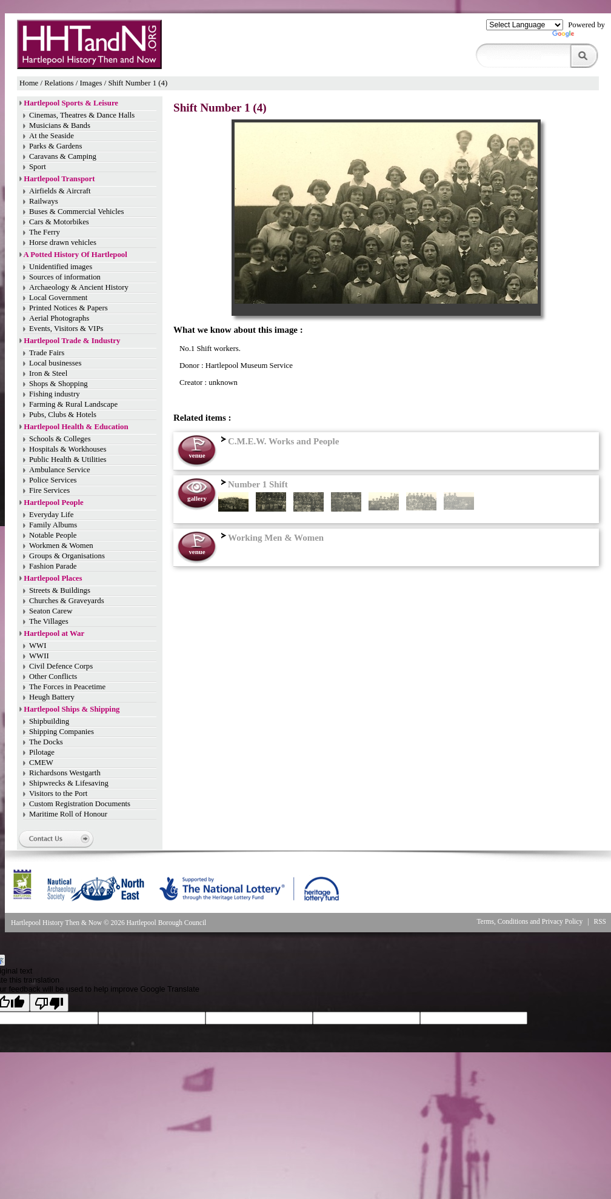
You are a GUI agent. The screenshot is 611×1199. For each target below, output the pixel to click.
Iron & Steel (48, 373)
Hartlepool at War (54, 633)
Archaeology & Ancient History (79, 287)
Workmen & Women (61, 545)
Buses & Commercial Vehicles (76, 211)
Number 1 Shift (253, 484)
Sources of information (65, 277)
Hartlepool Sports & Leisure (71, 103)
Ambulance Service (59, 470)
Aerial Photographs (59, 318)
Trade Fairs (46, 353)
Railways (43, 201)
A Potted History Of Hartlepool (75, 254)
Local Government (58, 297)
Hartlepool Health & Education (76, 426)
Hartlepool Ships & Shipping (71, 709)
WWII (39, 656)
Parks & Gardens (55, 146)
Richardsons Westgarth (65, 773)
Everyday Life (51, 514)
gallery (197, 498)
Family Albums (53, 525)
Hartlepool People (53, 502)
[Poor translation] (49, 1003)
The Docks (46, 742)
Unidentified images (60, 266)
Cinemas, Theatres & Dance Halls (82, 115)
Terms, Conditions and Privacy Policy (529, 921)
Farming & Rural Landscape (73, 404)
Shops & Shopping (58, 383)
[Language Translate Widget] (524, 24)
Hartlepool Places (53, 578)
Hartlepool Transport (59, 179)
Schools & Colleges (60, 439)
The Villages (48, 621)
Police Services (53, 480)
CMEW (41, 762)
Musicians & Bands (59, 125)
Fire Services (49, 490)
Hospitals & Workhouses (67, 449)
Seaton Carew (50, 611)
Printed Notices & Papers (68, 308)
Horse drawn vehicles (62, 242)
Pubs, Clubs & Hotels (62, 414)
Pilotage (42, 752)
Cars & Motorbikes (59, 222)
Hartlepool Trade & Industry (72, 340)
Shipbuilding (49, 721)
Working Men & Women (271, 538)
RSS (600, 921)
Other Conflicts (53, 676)
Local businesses (55, 363)
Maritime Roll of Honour (68, 814)
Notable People (53, 535)
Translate (578, 36)
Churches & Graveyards (66, 600)
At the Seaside (51, 136)
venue (197, 455)
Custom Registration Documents (79, 804)
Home (28, 83)
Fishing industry (54, 394)
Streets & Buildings (59, 590)
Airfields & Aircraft (60, 191)
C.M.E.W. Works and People (278, 441)
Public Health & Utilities (68, 459)
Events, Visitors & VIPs (66, 328)
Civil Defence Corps (61, 666)
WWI (37, 645)
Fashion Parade (53, 566)
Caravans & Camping (62, 156)
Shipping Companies (61, 731)
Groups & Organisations (67, 556)
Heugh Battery (52, 697)
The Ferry (44, 232)
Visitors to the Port (58, 793)
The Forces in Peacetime (67, 687)
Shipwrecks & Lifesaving (69, 783)
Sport (37, 166)
